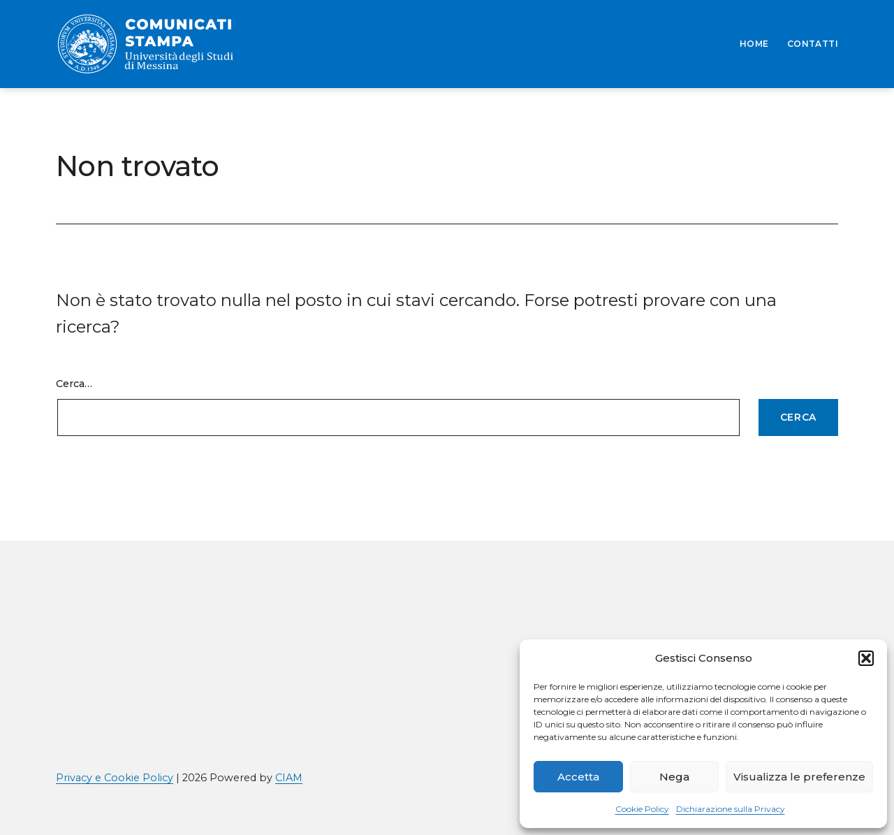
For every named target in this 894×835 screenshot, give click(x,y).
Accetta (578, 776)
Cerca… (74, 383)
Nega (674, 776)
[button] (866, 658)
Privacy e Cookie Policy (114, 777)
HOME (754, 43)
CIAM (288, 777)
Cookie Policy (642, 809)
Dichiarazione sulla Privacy (730, 809)
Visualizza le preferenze (799, 776)
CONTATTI (812, 43)
